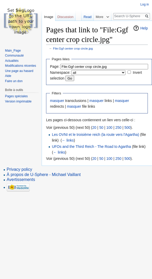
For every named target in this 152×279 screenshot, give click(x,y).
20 (94, 127)
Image (48, 17)
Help (144, 28)
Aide (8, 76)
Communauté (14, 55)
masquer (57, 101)
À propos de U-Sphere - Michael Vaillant (44, 174)
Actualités (11, 61)
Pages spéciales (16, 96)
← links (68, 140)
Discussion (66, 17)
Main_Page (13, 50)
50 (101, 127)
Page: (55, 66)
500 (127, 127)
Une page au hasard (19, 71)
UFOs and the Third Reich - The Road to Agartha (91, 146)
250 (118, 127)
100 (109, 127)
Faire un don (13, 81)
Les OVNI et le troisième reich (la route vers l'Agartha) (95, 134)
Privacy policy (19, 169)
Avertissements (21, 179)
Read (87, 17)
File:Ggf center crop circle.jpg (73, 48)
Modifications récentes (20, 66)
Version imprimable (18, 101)
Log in (144, 4)
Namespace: (60, 72)
